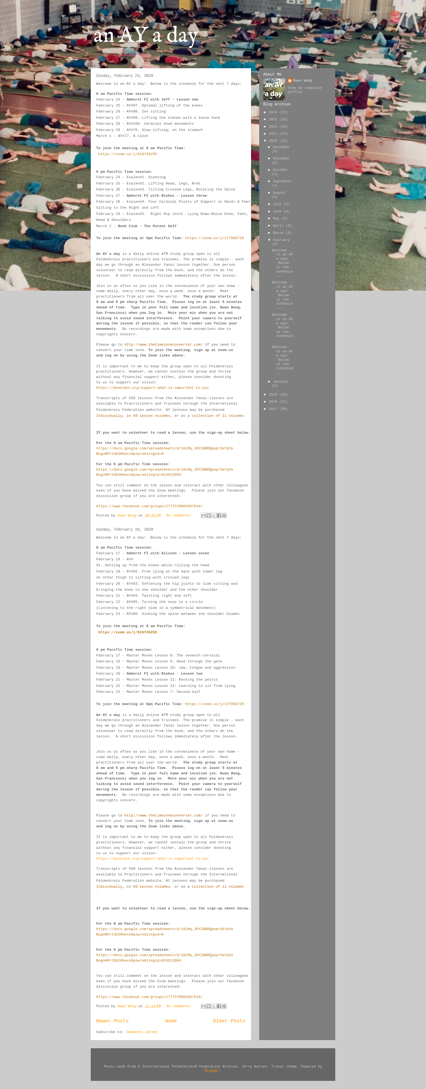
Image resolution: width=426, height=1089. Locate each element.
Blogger (212, 1071)
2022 (274, 127)
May (277, 219)
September (282, 181)
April (279, 226)
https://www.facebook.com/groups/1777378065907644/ (149, 506)
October (280, 170)
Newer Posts (112, 1021)
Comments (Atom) (142, 1032)
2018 (274, 402)
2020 (274, 141)
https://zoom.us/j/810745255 (127, 154)
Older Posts (229, 1021)
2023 (274, 119)
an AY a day (146, 36)
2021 (274, 134)
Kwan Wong (302, 81)
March (279, 233)
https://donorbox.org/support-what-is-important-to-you (152, 388)
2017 (274, 409)
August (279, 193)
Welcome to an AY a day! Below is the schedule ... (282, 263)
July (278, 204)
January (280, 382)
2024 (274, 112)
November (281, 159)
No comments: (180, 516)
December (281, 147)
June (278, 211)
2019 (274, 395)
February (281, 240)
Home (171, 1021)
